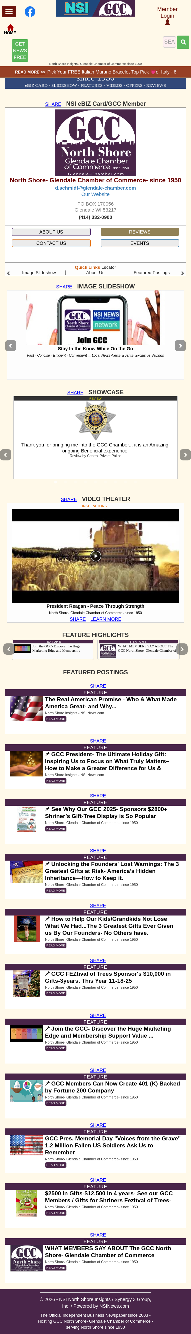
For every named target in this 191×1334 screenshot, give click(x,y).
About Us (95, 272)
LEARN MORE (105, 619)
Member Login (167, 15)
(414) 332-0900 (95, 217)
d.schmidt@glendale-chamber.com (95, 188)
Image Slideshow (39, 272)
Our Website (95, 194)
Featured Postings (152, 272)
